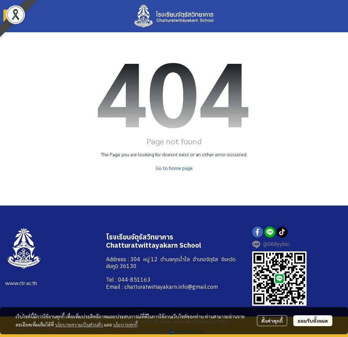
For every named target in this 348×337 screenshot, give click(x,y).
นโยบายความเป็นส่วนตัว (79, 324)
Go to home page (174, 168)
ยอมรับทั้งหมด (313, 321)
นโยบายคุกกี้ (125, 324)
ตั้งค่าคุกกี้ (272, 321)
